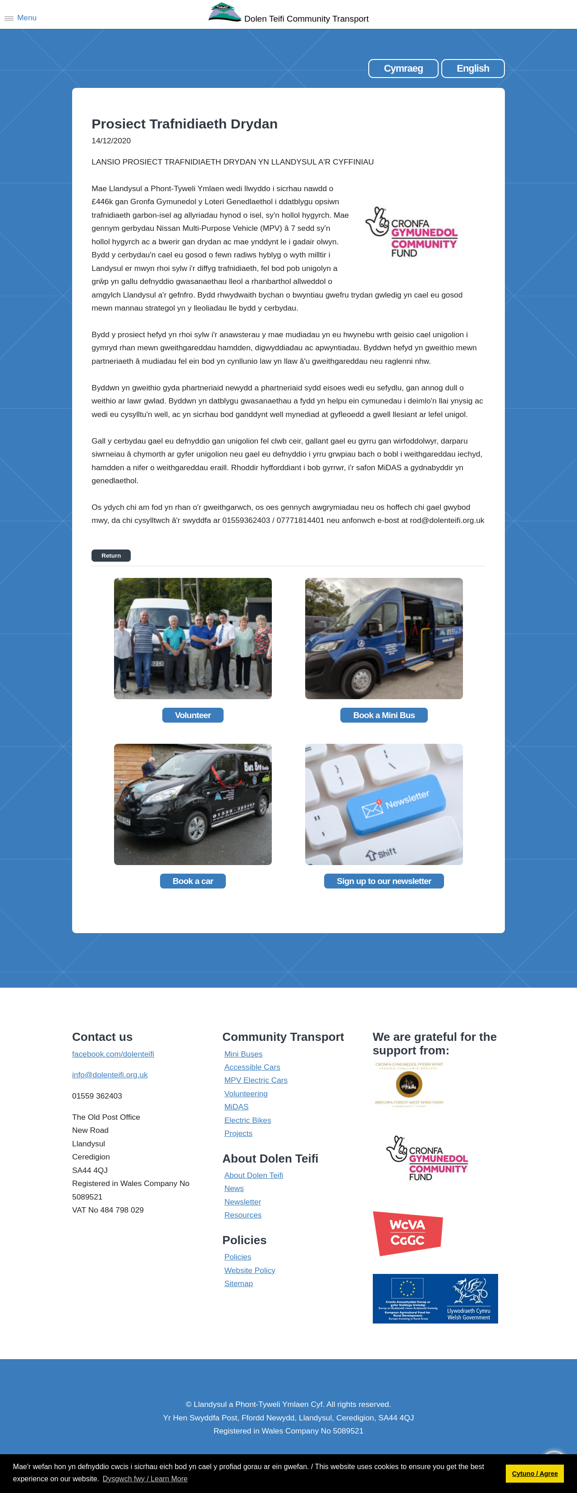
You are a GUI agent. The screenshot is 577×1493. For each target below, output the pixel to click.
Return (111, 555)
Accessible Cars (252, 1067)
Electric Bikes (247, 1120)
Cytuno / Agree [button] (535, 1473)
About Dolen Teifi (254, 1175)
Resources (243, 1214)
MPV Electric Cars (256, 1080)
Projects (238, 1133)
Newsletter (242, 1201)
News (234, 1188)
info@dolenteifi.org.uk (110, 1074)
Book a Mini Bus (384, 715)
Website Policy (249, 1270)
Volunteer (193, 715)
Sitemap (238, 1283)
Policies (238, 1256)
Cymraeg (403, 68)
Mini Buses (243, 1053)
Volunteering (246, 1093)
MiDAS (236, 1106)
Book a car (193, 881)
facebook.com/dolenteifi (113, 1053)
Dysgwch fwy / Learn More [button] (145, 1479)
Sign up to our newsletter (384, 881)
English (473, 68)
